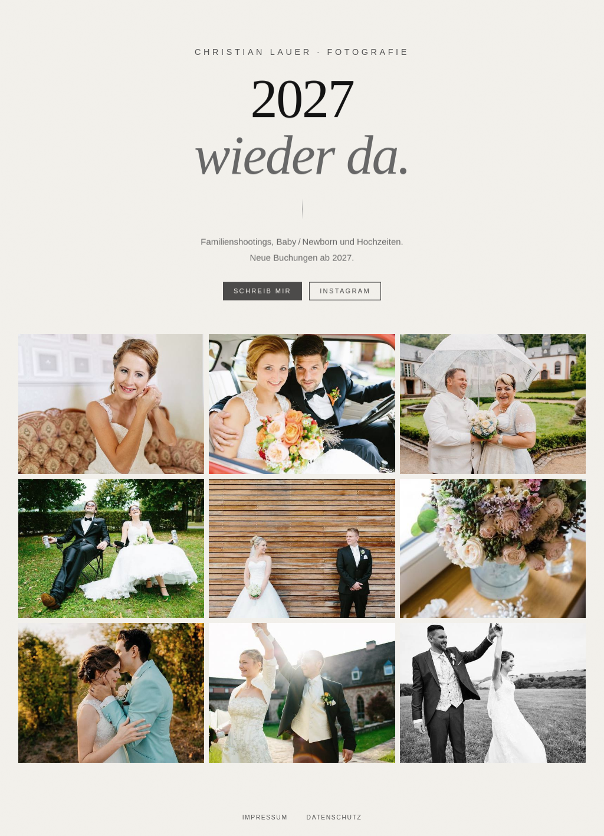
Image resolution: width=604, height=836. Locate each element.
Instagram (345, 292)
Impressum (265, 817)
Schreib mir (262, 292)
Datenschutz (334, 817)
